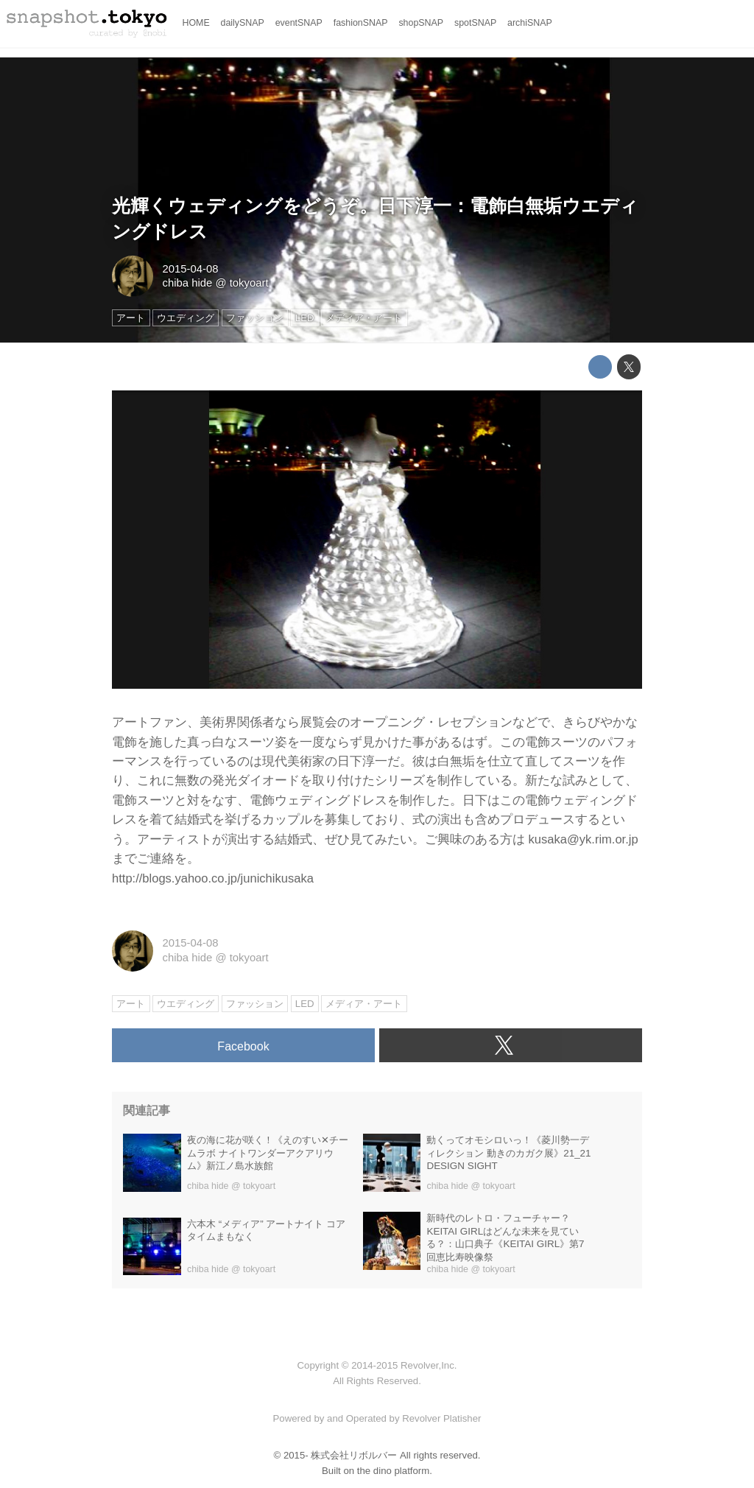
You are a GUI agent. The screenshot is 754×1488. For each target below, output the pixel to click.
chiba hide (187, 283)
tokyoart (249, 283)
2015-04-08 (190, 269)
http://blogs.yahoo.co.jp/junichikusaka (213, 878)
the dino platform (393, 1470)
